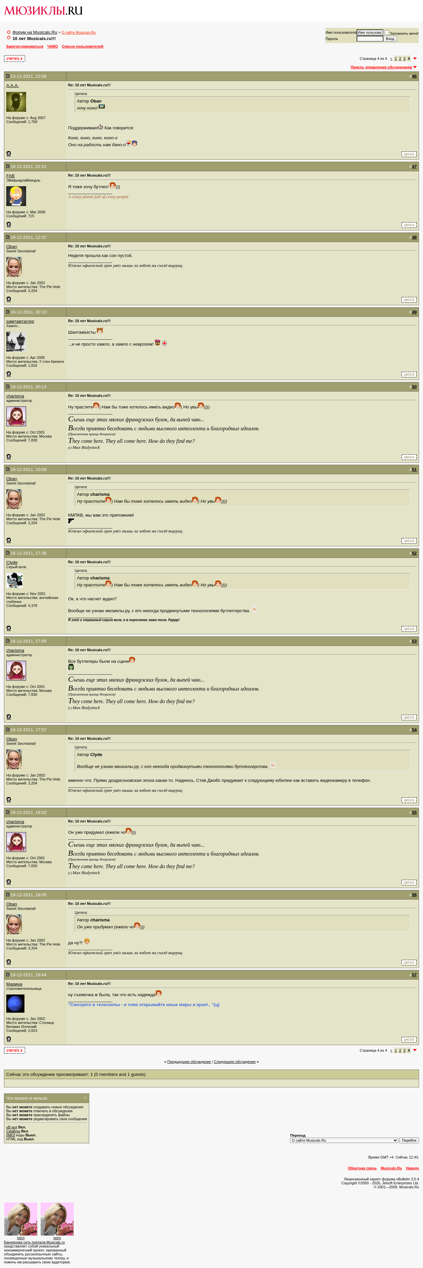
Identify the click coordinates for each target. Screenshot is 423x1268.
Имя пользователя (341, 32)
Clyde (12, 562)
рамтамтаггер (20, 321)
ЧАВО (52, 46)
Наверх (412, 1168)
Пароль (332, 39)
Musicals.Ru (391, 1168)
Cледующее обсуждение (234, 1062)
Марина (14, 984)
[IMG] (10, 1135)
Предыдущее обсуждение (189, 1062)
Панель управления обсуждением (381, 67)
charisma (15, 396)
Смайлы (13, 1131)
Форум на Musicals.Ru (35, 32)
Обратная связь (362, 1168)
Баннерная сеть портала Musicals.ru (34, 1242)
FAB (10, 175)
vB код (11, 1127)
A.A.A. (12, 85)
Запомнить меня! (402, 33)
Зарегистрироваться (24, 46)
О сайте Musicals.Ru (78, 32)
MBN (21, 1238)
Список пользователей (82, 46)
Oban (11, 246)
